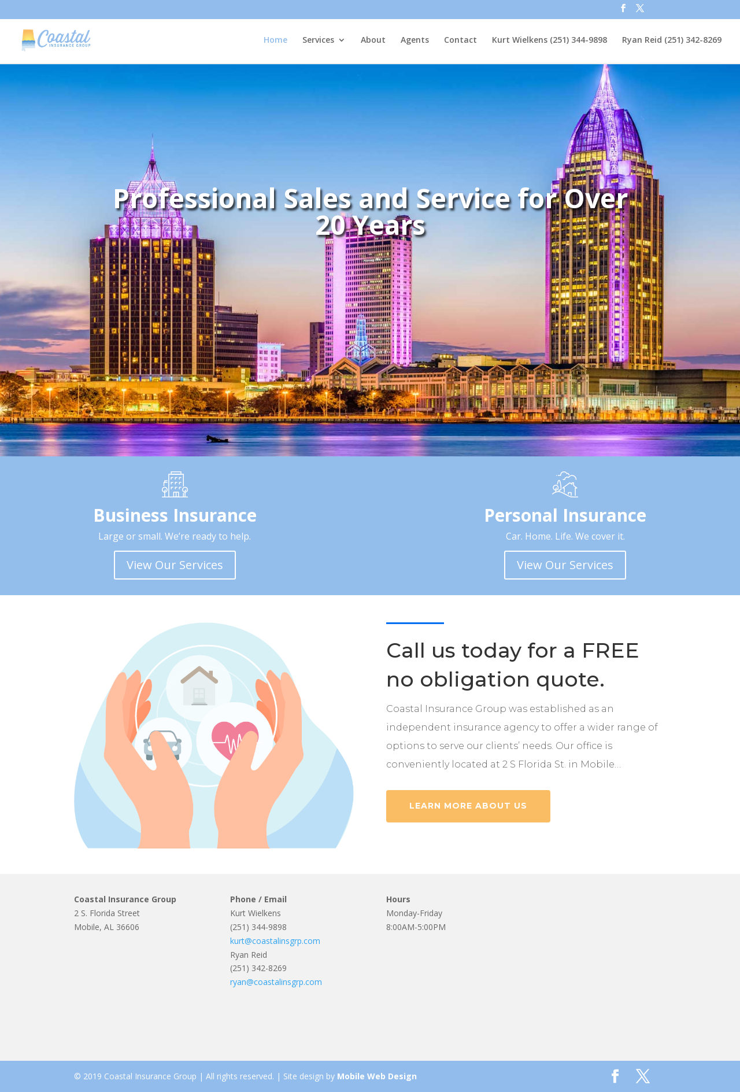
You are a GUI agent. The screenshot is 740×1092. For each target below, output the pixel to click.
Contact (460, 41)
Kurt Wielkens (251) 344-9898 (549, 41)
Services (318, 41)
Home (275, 41)
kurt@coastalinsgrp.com (275, 940)
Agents (415, 41)
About (373, 41)
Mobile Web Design (377, 1076)
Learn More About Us (468, 805)
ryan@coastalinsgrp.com (276, 981)
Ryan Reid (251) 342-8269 (672, 41)
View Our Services (175, 565)
